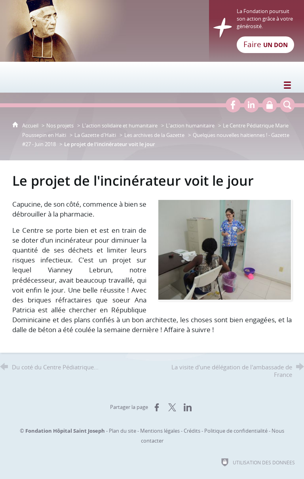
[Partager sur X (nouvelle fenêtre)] (172, 407)
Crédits (192, 430)
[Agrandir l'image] (225, 248)
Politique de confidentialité (236, 430)
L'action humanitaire (190, 125)
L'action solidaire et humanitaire (120, 125)
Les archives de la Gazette (154, 135)
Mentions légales (160, 430)
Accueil (31, 125)
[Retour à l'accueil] (152, 31)
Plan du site (122, 430)
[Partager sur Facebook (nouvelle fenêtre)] (156, 407)
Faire (265, 44)
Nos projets (60, 125)
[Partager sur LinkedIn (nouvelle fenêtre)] (187, 407)
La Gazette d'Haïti (95, 135)
